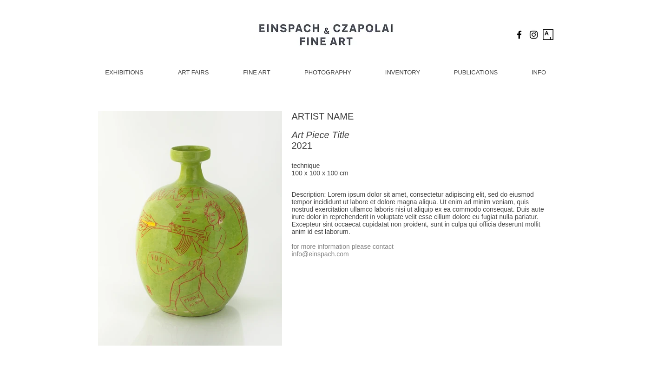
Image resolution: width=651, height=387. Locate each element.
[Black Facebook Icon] (519, 34)
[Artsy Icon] (548, 34)
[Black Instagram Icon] (533, 34)
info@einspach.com (320, 254)
